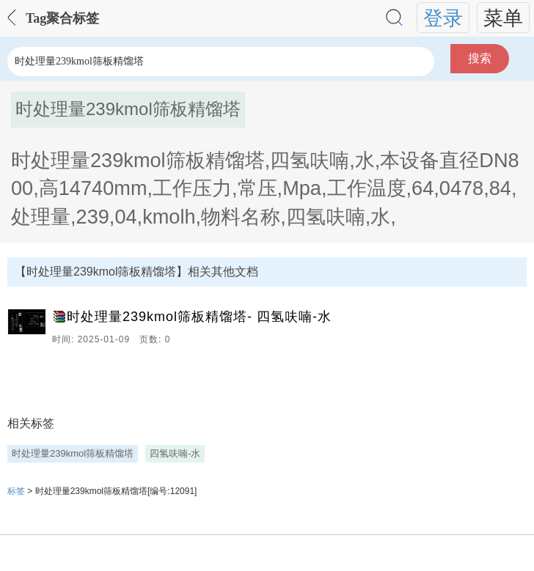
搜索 (479, 58)
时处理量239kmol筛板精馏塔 (73, 453)
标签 (16, 491)
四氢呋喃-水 (175, 453)
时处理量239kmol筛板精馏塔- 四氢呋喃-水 (199, 316)
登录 (443, 18)
